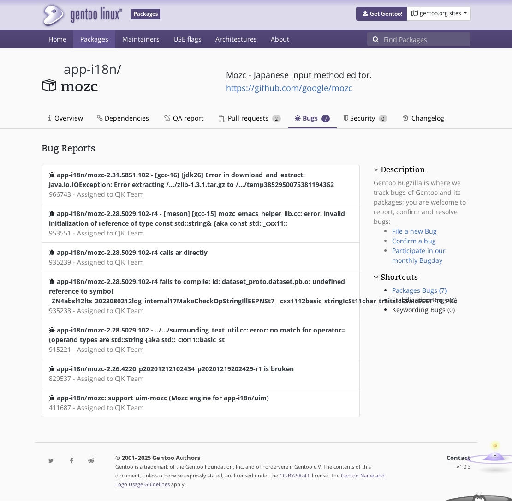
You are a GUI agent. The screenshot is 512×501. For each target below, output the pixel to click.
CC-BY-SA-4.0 (295, 475)
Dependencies (123, 118)
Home (57, 39)
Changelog (422, 118)
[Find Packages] (427, 39)
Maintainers (141, 39)
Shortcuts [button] (399, 277)
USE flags (187, 39)
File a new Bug (414, 231)
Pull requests (250, 118)
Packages (94, 39)
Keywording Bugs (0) (423, 309)
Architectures (236, 39)
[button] (381, 14)
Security (365, 118)
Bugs (312, 118)
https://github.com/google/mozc (289, 87)
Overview (65, 118)
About (280, 39)
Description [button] (403, 169)
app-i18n (90, 69)
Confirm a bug (414, 240)
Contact (458, 458)
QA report (183, 118)
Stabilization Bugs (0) (424, 300)
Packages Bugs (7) (419, 290)
